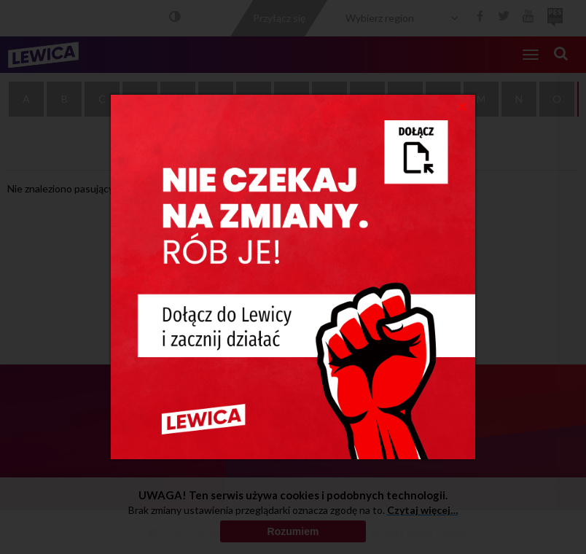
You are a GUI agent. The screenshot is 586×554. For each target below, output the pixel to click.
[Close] (462, 106)
